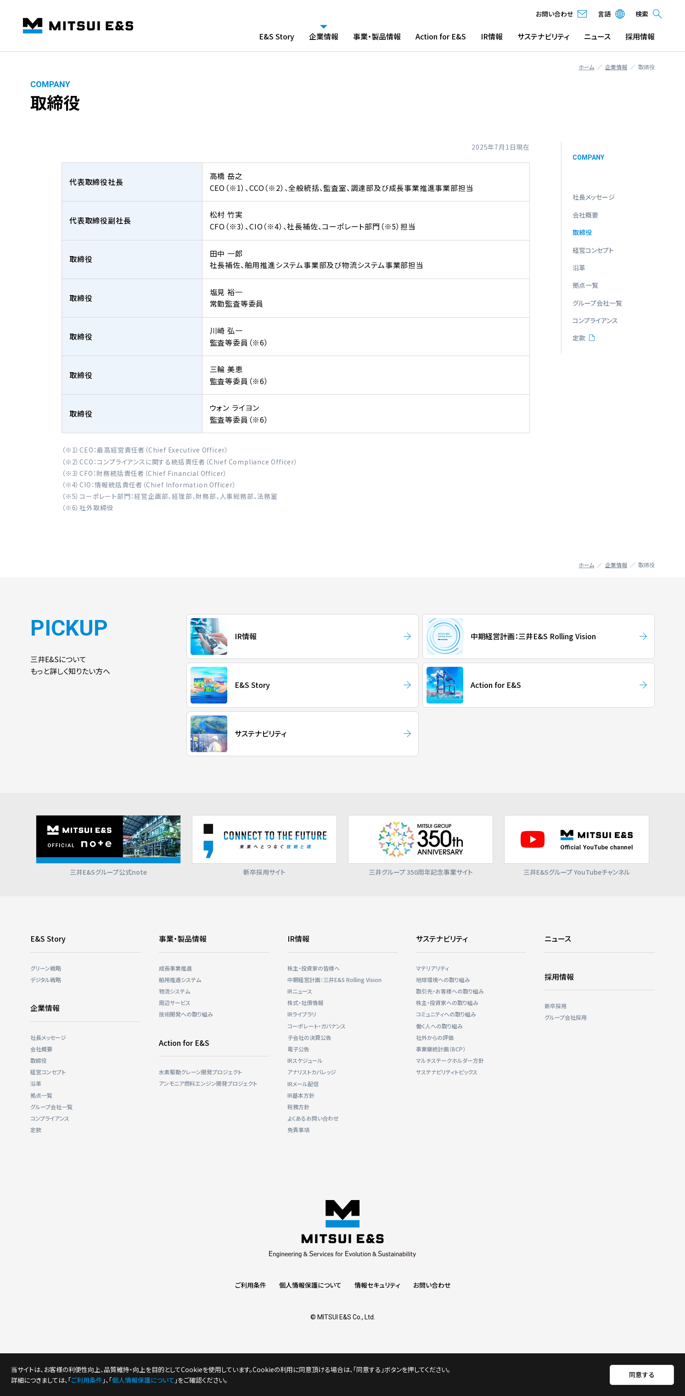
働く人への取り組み (439, 1026)
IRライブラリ (301, 1014)
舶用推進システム (180, 979)
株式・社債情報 (305, 1002)
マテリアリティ (432, 968)
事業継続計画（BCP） (441, 1049)
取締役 (582, 232)
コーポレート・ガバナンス (316, 1026)
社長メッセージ (594, 196)
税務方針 (298, 1107)
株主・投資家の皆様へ (313, 968)
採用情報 (640, 36)
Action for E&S (440, 36)
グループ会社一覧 (597, 302)
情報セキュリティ (377, 1285)
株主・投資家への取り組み (447, 1002)
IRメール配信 (303, 1084)
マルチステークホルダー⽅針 (450, 1060)
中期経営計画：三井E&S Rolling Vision (334, 979)
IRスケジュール (305, 1060)
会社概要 (585, 214)
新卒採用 (556, 1006)
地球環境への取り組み (443, 979)
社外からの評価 (435, 1037)
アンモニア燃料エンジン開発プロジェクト (208, 1083)
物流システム (174, 991)
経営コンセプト (593, 250)
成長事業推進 (175, 968)
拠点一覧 (585, 285)
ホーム (586, 67)
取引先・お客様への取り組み (450, 991)
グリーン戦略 (45, 968)
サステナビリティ (543, 36)
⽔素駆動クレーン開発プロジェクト (200, 1072)
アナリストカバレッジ (311, 1072)
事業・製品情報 (377, 36)
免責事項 (298, 1130)
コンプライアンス (595, 320)
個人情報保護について (310, 1285)
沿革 (579, 267)
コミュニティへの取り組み (446, 1014)
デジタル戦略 (45, 979)
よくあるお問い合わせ (313, 1118)
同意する (642, 1374)
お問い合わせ (431, 1285)
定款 (579, 337)
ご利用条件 (250, 1285)
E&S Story (276, 36)
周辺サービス (175, 1002)
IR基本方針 (300, 1095)
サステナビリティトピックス (446, 1072)
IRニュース (299, 991)
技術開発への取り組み (186, 1014)
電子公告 (298, 1049)
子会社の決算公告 (309, 1037)
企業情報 (323, 36)
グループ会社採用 (566, 1017)
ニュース (597, 36)
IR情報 (492, 36)
